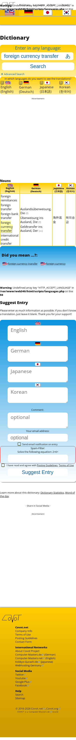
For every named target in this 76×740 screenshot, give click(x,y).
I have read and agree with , (37, 465)
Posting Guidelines (47, 465)
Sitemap (20, 698)
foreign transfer (6, 207)
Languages (38, 4)
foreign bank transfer (9, 216)
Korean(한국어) (65, 87)
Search (65, 4)
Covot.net (37, 708)
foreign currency (53, 263)
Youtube (20, 678)
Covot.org (52, 708)
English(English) (7, 87)
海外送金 (57, 219)
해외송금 (70, 219)
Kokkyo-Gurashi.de (26, 662)
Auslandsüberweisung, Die (35, 211)
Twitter (19, 674)
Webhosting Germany (28, 665)
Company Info (23, 631)
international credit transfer (9, 239)
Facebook (21, 685)
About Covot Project (27, 651)
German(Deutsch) (26, 87)
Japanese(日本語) (47, 87)
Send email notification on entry (38, 444)
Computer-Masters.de (28, 654)
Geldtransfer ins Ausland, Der (31, 228)
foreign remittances (9, 198)
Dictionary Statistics (52, 492)
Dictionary (23, 4)
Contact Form (23, 642)
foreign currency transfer (19, 263)
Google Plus (22, 682)
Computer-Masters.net (29, 658)
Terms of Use (66, 465)
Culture (51, 4)
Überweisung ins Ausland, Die (31, 220)
